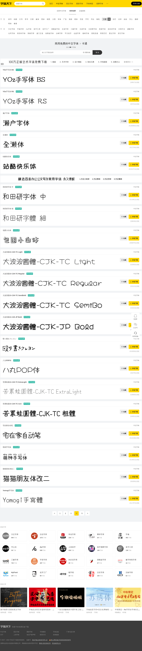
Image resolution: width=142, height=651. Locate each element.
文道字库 (65, 29)
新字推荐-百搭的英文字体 (10, 610)
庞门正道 (40, 33)
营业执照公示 (56, 643)
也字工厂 (46, 29)
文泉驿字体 (92, 29)
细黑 (48, 19)
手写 (87, 19)
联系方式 (43, 635)
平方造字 (68, 33)
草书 (26, 19)
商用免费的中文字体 (67, 43)
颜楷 (136, 19)
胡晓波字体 (55, 29)
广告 (65, 19)
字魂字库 (20, 29)
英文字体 (69, 4)
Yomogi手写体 (8, 490)
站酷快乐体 (7, 157)
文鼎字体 (83, 29)
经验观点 (118, 612)
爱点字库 (112, 33)
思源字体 (102, 29)
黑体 (43, 19)
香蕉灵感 (94, 33)
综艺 (114, 19)
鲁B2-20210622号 (45, 643)
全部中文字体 (61, 11)
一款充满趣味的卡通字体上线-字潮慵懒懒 (74, 610)
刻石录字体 (112, 29)
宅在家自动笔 (8, 425)
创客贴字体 (49, 33)
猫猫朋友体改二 (8, 469)
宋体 (59, 19)
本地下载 (135, 78)
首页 (51, 4)
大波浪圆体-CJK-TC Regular (14, 274)
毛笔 (81, 19)
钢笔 (98, 19)
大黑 (54, 19)
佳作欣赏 (3, 612)
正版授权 (82, 11)
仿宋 (120, 19)
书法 (92, 19)
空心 (131, 19)
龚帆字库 (130, 29)
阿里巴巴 (103, 33)
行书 (21, 19)
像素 (15, 23)
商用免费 (72, 11)
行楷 (32, 19)
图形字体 (79, 4)
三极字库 (74, 29)
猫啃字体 (85, 33)
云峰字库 (59, 33)
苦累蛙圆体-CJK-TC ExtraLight (15, 382)
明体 (10, 23)
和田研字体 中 (8, 187)
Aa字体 (28, 29)
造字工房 (37, 29)
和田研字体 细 (8, 209)
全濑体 (5, 135)
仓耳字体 (11, 33)
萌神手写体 (7, 447)
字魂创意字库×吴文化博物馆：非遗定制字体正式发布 (107, 610)
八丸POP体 (7, 360)
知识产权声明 (31, 635)
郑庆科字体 (21, 33)
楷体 (76, 19)
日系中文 (121, 29)
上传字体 (16, 635)
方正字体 (11, 29)
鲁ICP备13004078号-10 (39, 640)
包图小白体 (7, 230)
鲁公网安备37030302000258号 (61, 640)
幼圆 (15, 19)
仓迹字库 (77, 33)
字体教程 (43, 632)
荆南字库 (31, 33)
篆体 (37, 19)
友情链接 (56, 635)
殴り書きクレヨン (9, 339)
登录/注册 (136, 3)
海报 (70, 19)
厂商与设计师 (70, 632)
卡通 (104, 19)
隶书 (10, 19)
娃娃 (125, 19)
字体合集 (56, 632)
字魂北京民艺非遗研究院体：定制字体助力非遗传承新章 (51, 610)
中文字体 (59, 4)
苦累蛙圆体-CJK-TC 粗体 (12, 404)
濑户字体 (6, 113)
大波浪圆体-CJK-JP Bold (12, 317)
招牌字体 (99, 4)
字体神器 (89, 4)
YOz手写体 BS (8, 70)
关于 (1, 635)
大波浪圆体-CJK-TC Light (12, 252)
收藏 (124, 78)
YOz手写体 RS (8, 91)
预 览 (97, 52)
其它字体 (121, 33)
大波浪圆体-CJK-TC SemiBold (14, 295)
